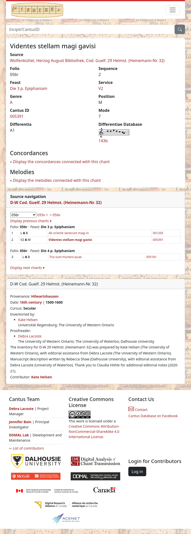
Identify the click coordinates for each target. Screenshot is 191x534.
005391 (17, 116)
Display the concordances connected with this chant (61, 161)
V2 (100, 88)
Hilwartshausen (44, 296)
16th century (31, 302)
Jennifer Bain (20, 421)
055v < (42, 214)
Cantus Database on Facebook (153, 415)
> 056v (55, 214)
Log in (137, 471)
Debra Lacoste (30, 336)
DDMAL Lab (19, 435)
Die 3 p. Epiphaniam (28, 88)
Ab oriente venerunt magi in (68, 233)
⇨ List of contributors (26, 448)
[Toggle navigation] (173, 10)
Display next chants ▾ (27, 267)
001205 (158, 233)
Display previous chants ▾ (30, 220)
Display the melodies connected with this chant (57, 180)
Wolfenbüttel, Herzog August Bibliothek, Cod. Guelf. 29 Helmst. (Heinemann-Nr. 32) (87, 60)
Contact (137, 409)
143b (103, 140)
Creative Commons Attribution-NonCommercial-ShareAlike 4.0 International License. (94, 431)
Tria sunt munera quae (65, 257)
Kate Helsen (28, 319)
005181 (151, 257)
